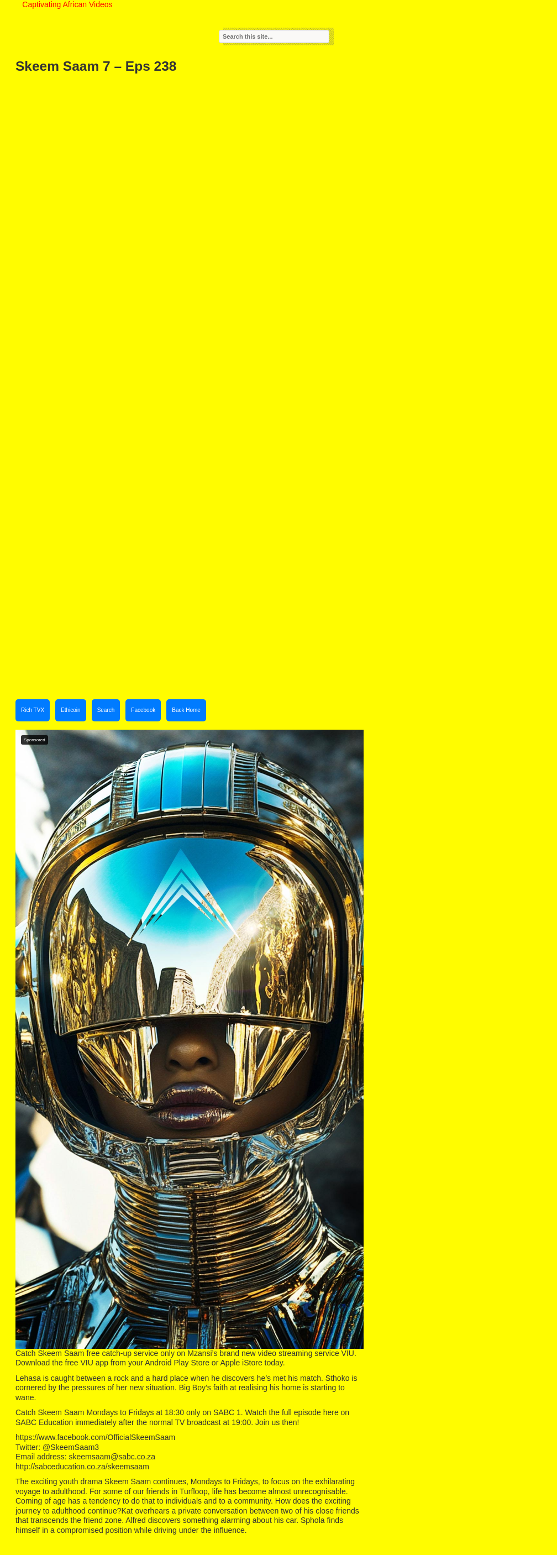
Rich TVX (32, 710)
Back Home (186, 710)
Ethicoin (71, 710)
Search (106, 710)
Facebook (143, 710)
